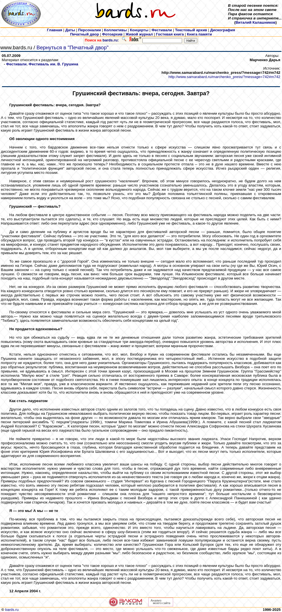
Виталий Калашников (256, 22)
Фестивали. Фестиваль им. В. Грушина (42, 64)
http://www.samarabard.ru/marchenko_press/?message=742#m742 (224, 77)
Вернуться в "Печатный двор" (73, 47)
